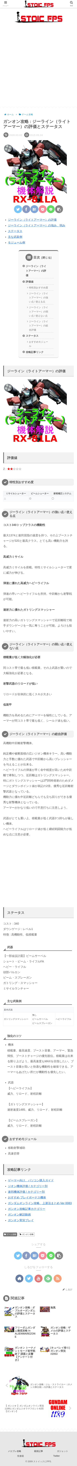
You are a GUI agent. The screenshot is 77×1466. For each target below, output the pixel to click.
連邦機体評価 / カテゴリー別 (26, 1192)
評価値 (29, 281)
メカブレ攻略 (14, 1451)
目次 (36, 257)
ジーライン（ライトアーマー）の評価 (32, 219)
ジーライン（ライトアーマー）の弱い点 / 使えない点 (38, 311)
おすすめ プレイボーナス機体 (27, 1197)
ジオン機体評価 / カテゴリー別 (28, 1186)
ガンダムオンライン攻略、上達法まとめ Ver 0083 (40, 1203)
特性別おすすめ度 (38, 288)
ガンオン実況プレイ (21, 1220)
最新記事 (38, 1451)
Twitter (56, 1456)
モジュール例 (16, 242)
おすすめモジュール (38, 344)
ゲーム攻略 (10, 1234)
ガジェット (62, 1451)
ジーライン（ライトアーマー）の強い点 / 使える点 (38, 297)
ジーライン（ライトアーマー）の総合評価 (38, 325)
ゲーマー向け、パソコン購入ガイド (31, 1180)
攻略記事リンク (35, 352)
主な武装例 (15, 236)
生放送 (20, 1456)
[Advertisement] (38, 68)
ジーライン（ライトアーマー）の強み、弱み (36, 225)
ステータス (15, 231)
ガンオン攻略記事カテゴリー (26, 1209)
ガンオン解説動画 (19, 1214)
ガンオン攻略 (27, 1234)
